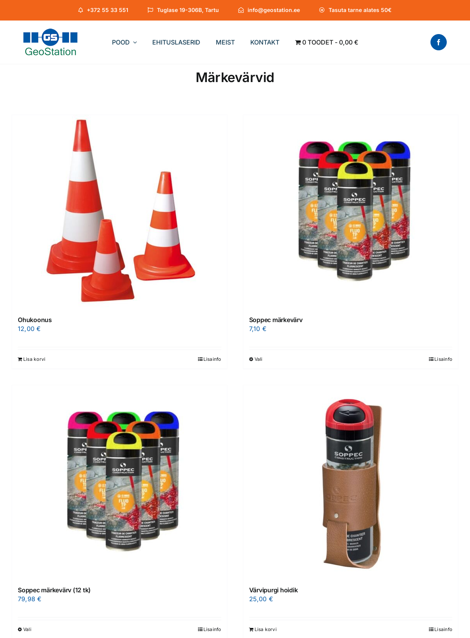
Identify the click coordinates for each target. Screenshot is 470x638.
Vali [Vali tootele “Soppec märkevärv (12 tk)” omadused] (27, 629)
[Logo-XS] (50, 31)
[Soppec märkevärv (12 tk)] (119, 482)
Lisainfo (212, 359)
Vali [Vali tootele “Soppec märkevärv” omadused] (259, 359)
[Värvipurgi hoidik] (350, 482)
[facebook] (438, 42)
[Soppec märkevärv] (350, 212)
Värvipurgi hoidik (273, 590)
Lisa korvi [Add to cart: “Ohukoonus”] (34, 359)
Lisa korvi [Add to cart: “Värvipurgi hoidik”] (266, 629)
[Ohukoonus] (119, 212)
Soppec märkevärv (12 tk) (54, 590)
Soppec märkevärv (276, 320)
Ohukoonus (35, 320)
